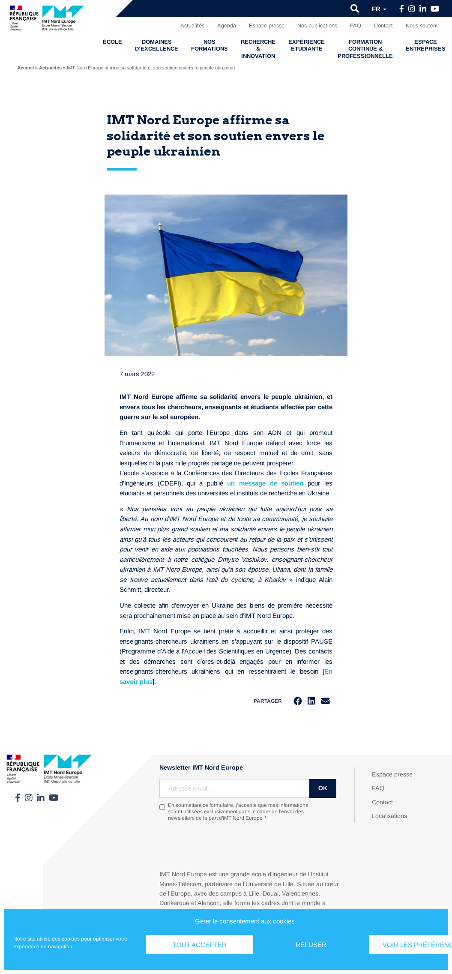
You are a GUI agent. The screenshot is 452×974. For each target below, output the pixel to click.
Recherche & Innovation (258, 49)
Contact (383, 25)
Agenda (226, 25)
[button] (354, 8)
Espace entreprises (426, 45)
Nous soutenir (422, 25)
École (112, 42)
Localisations (389, 816)
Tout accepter (200, 944)
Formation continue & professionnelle (365, 49)
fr (379, 8)
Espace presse (266, 25)
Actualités (192, 25)
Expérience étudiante (306, 45)
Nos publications (317, 25)
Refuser (311, 944)
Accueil (25, 67)
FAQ (355, 25)
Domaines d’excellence (156, 45)
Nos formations (209, 45)
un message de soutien (265, 483)
